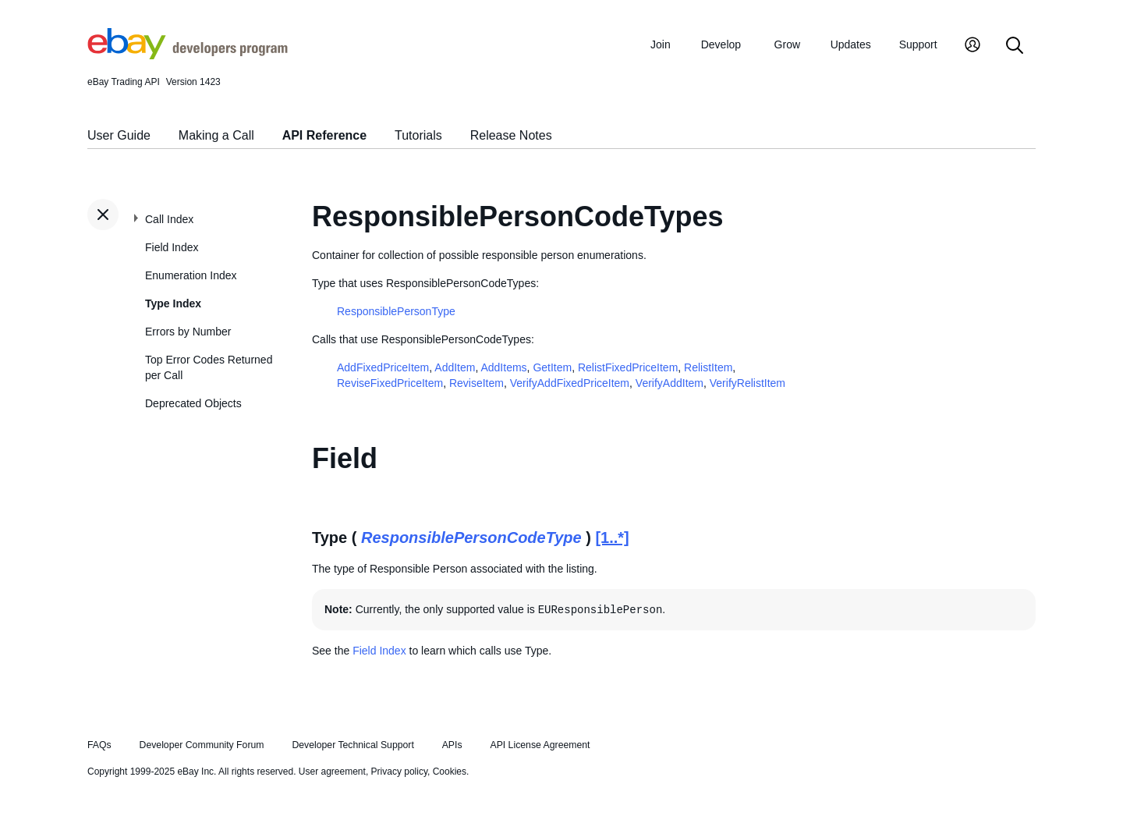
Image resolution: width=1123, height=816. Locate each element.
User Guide (119, 135)
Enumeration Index (191, 275)
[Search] (1014, 46)
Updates (851, 44)
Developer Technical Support (352, 745)
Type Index (173, 303)
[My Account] (972, 46)
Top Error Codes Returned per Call (208, 367)
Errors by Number (188, 331)
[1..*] (612, 537)
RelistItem (708, 367)
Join (660, 44)
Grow (787, 44)
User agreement (332, 771)
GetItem (552, 367)
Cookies (449, 771)
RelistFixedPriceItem (628, 367)
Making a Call (216, 135)
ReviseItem (476, 383)
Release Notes (511, 135)
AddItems (503, 367)
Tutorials (418, 135)
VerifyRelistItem (747, 383)
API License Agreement (540, 745)
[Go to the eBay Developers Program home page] (187, 55)
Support (918, 44)
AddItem (454, 367)
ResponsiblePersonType (396, 311)
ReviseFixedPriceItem (390, 383)
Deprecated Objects (193, 403)
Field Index (171, 247)
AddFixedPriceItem (383, 367)
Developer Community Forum (202, 745)
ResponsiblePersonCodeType (471, 537)
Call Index (169, 219)
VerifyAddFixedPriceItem (569, 383)
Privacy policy (399, 771)
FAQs (99, 745)
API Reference (324, 135)
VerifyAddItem (669, 383)
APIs (452, 745)
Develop (721, 44)
